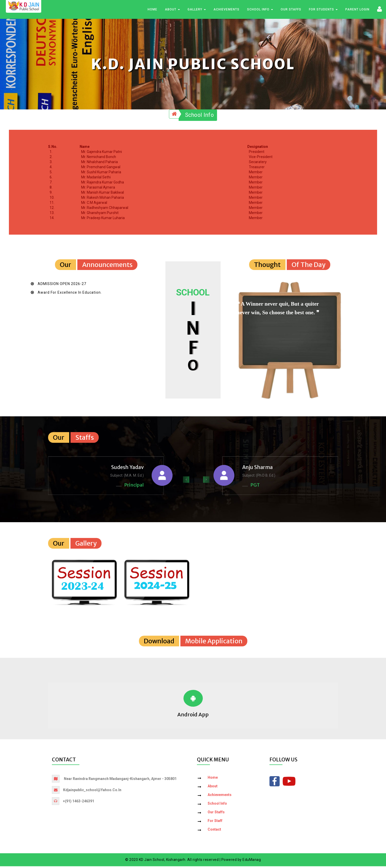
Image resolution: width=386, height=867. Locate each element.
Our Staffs (291, 10)
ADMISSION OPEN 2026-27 (62, 284)
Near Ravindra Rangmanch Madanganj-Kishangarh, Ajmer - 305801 (120, 779)
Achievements (226, 10)
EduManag (251, 860)
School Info (260, 10)
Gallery (197, 10)
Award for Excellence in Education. (70, 293)
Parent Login (357, 10)
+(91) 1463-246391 (78, 802)
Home (152, 10)
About (172, 10)
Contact (214, 830)
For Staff (215, 821)
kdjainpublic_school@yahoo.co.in (92, 791)
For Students (323, 10)
